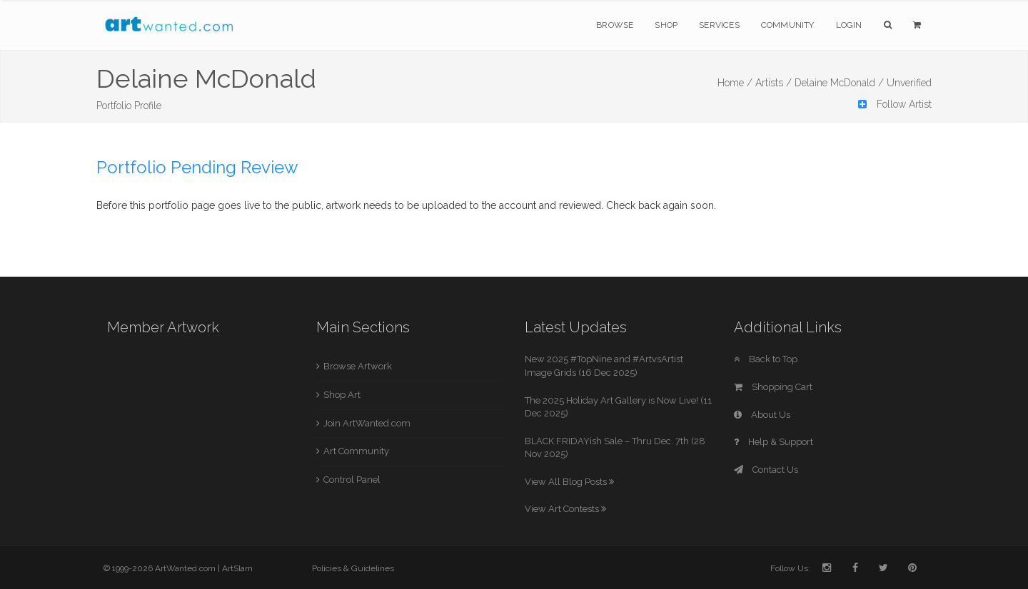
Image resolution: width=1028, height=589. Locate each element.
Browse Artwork (357, 366)
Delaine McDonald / (839, 82)
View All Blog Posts (569, 481)
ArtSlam (237, 568)
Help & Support (773, 441)
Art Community (356, 451)
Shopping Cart (773, 386)
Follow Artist (895, 104)
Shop (666, 25)
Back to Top (765, 359)
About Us (762, 414)
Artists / (773, 82)
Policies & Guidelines (353, 568)
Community (788, 25)
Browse (614, 25)
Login (849, 25)
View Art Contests (565, 508)
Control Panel (352, 479)
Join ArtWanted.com (366, 423)
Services (719, 25)
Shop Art (342, 394)
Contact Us (766, 469)
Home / (734, 82)
